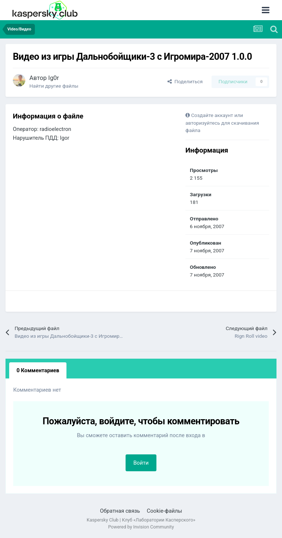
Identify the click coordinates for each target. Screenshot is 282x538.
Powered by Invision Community (141, 527)
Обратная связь (120, 511)
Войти (141, 463)
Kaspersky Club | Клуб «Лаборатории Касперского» (141, 520)
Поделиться (185, 81)
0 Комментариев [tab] (38, 370)
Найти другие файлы (53, 86)
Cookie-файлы (164, 511)
